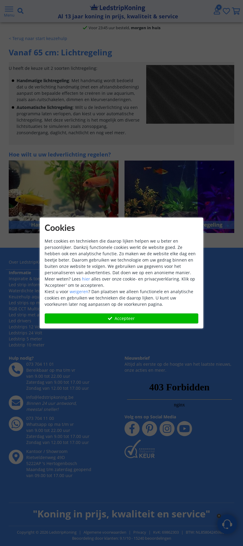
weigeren (79, 291)
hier (86, 279)
